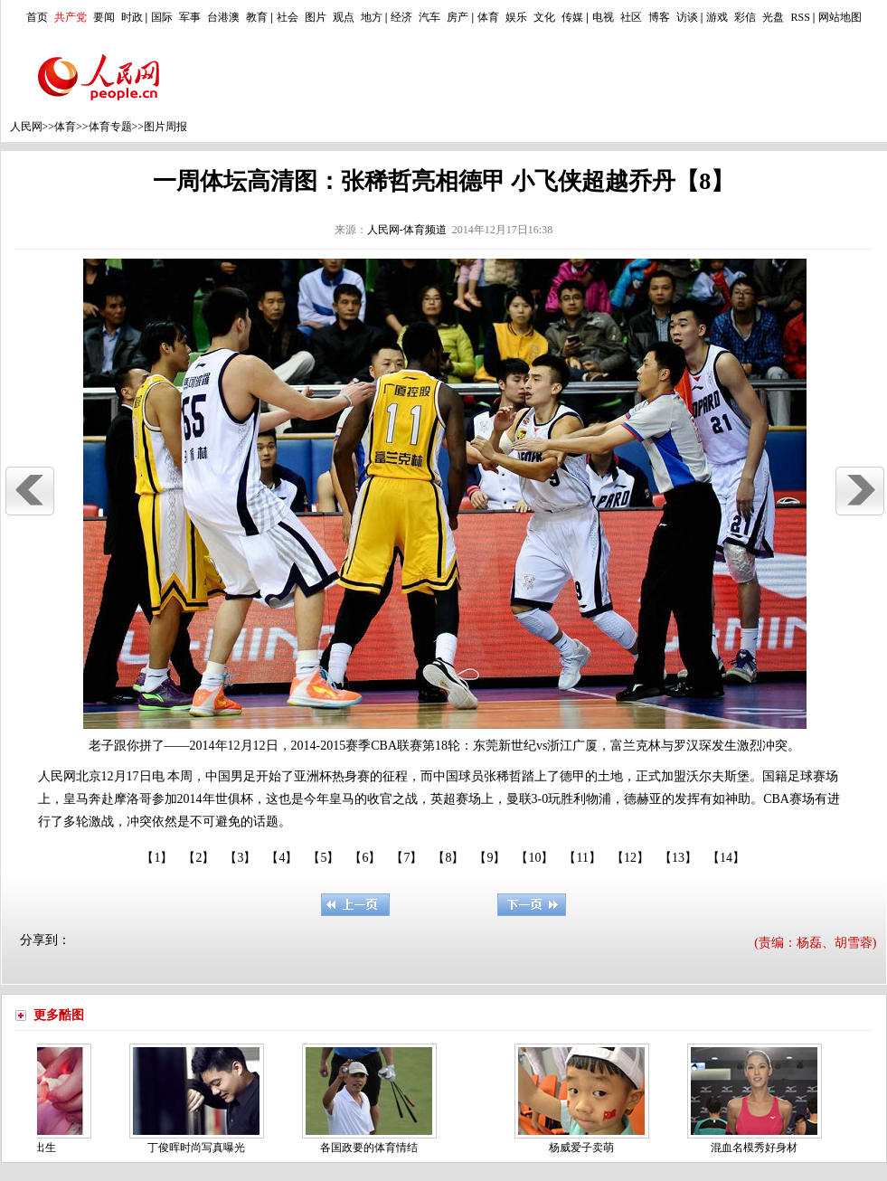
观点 (343, 17)
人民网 (26, 126)
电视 (603, 17)
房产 (457, 17)
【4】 (281, 857)
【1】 (157, 857)
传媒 (572, 17)
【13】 (678, 857)
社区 (631, 17)
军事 (190, 17)
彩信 (745, 17)
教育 (257, 17)
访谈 (687, 17)
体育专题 (110, 126)
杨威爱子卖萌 (584, 1147)
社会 (287, 17)
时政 (132, 17)
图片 (315, 17)
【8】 (448, 857)
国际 (162, 17)
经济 (401, 17)
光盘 (773, 17)
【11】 (581, 857)
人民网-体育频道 (407, 229)
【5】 (323, 857)
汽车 (429, 17)
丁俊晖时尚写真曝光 (199, 1147)
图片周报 (165, 126)
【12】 (630, 857)
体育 (488, 17)
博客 (659, 17)
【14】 (726, 857)
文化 (544, 17)
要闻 (104, 17)
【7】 (406, 857)
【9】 (489, 857)
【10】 (534, 857)
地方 (371, 17)
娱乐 (516, 17)
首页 (37, 17)
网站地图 (840, 17)
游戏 (717, 17)
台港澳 (223, 17)
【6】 (365, 857)
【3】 (240, 857)
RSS (799, 17)
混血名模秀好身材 (756, 1147)
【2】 (198, 857)
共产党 (70, 17)
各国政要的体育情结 (371, 1147)
